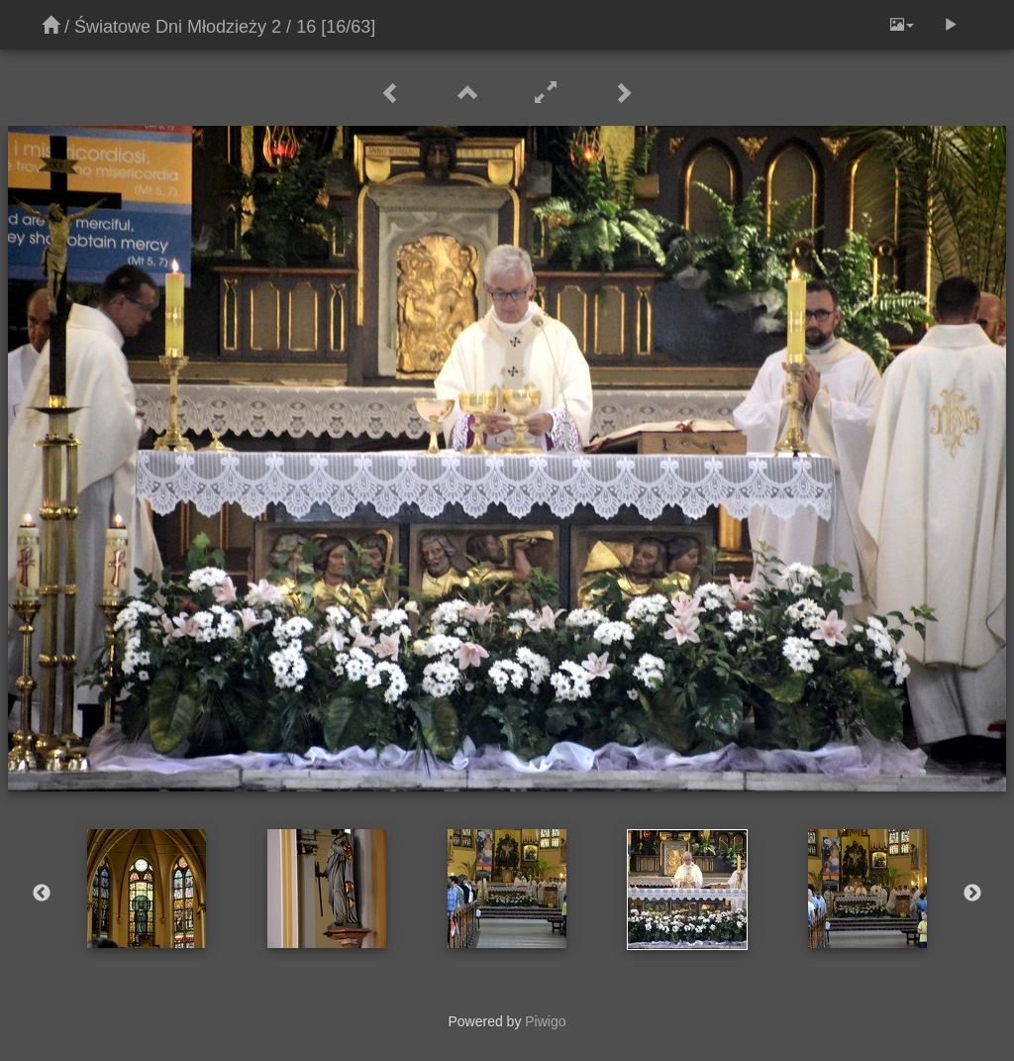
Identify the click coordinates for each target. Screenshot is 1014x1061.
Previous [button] (41, 893)
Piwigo (545, 1021)
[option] (146, 888)
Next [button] (972, 893)
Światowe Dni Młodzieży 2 (177, 27)
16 (306, 27)
